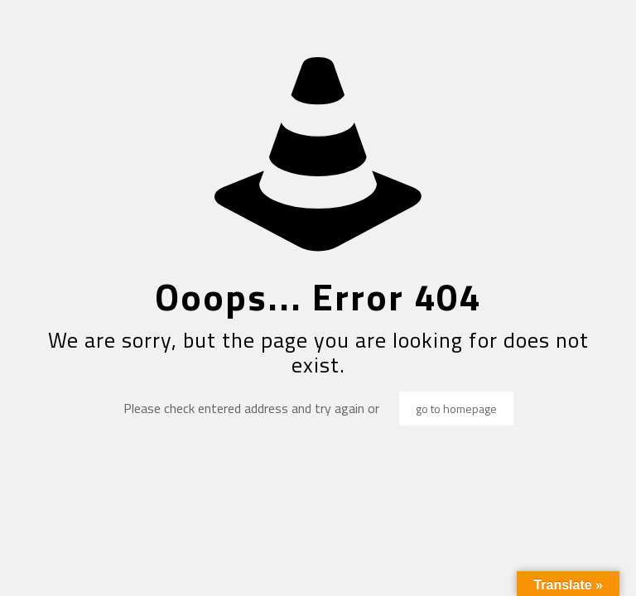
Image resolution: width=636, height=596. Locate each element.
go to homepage (456, 408)
